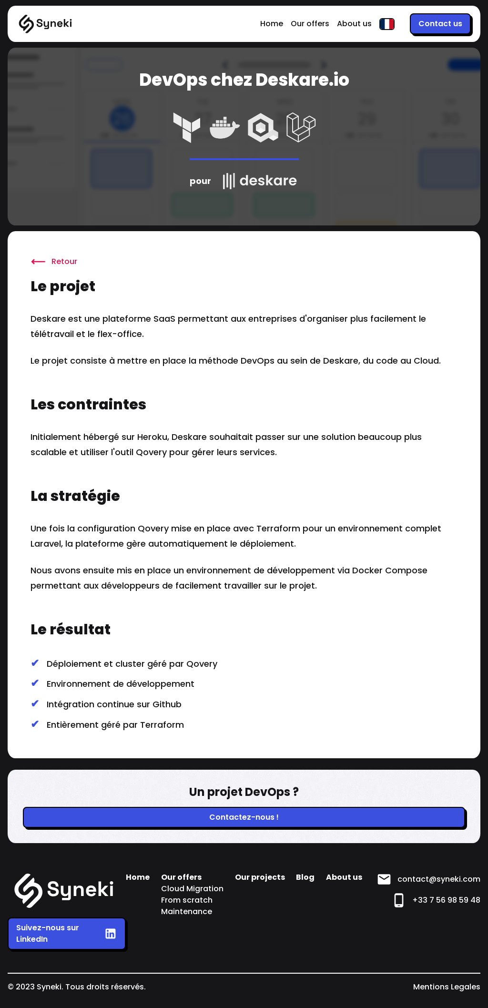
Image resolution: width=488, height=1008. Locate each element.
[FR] (387, 24)
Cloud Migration (192, 888)
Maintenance (186, 911)
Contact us (440, 23)
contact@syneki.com (428, 879)
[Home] (45, 24)
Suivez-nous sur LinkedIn (66, 933)
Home (271, 23)
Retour (53, 261)
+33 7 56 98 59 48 (435, 900)
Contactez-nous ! (244, 817)
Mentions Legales (446, 986)
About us (354, 23)
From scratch (187, 900)
